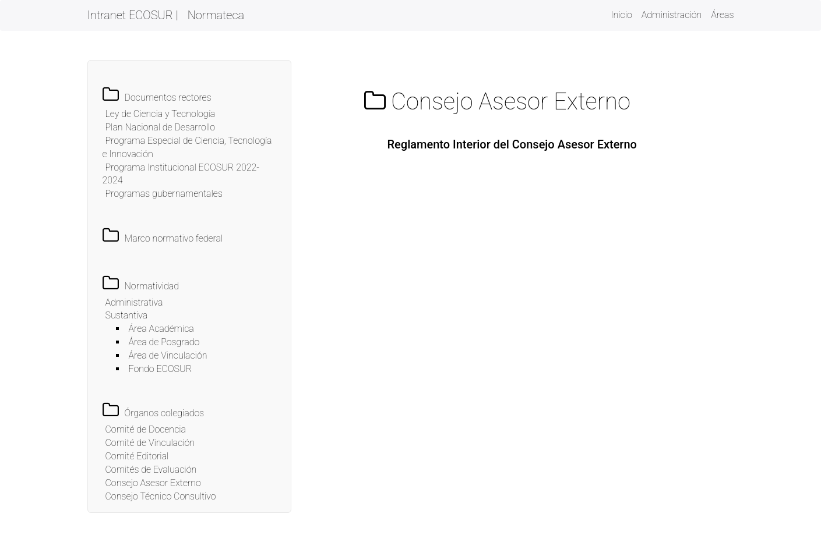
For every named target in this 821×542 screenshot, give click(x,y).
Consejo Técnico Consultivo (160, 496)
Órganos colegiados (165, 413)
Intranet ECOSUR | (132, 15)
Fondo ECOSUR (160, 368)
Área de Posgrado (164, 342)
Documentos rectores (168, 97)
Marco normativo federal (174, 238)
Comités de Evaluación (151, 469)
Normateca (216, 15)
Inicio (621, 14)
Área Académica (161, 328)
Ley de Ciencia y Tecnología (160, 113)
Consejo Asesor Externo (153, 482)
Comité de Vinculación (150, 442)
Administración (672, 14)
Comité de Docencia (145, 429)
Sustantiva (126, 315)
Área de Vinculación (168, 355)
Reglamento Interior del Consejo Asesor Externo (512, 144)
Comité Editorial (137, 456)
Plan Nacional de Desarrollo (160, 127)
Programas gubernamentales (164, 193)
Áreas (722, 14)
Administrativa (134, 302)
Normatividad (152, 286)
